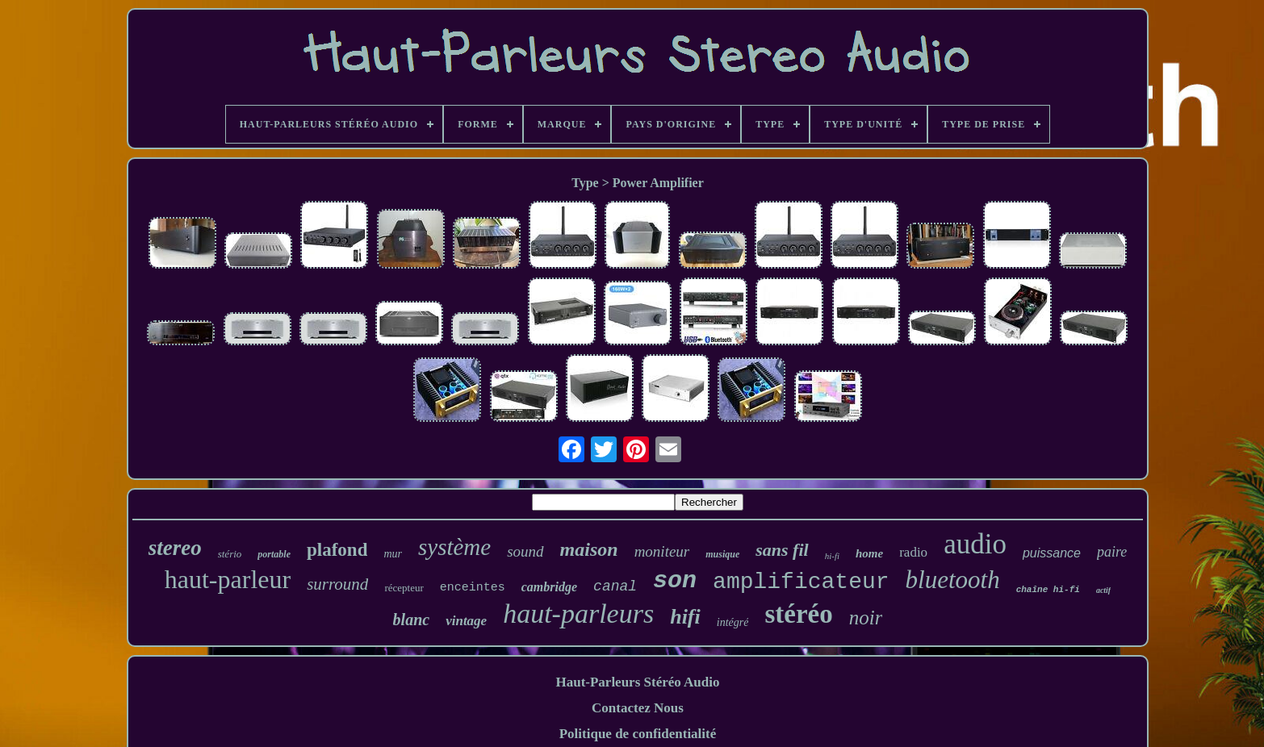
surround (337, 584)
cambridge (549, 587)
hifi (685, 616)
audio (975, 544)
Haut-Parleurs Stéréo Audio (637, 682)
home (869, 553)
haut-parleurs (578, 613)
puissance (1052, 553)
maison (589, 549)
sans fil (781, 550)
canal (615, 586)
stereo (175, 548)
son (675, 581)
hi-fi (832, 556)
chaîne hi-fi (1048, 590)
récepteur (403, 588)
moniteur (662, 551)
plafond (337, 550)
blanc (411, 619)
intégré (733, 622)
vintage (466, 620)
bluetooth (953, 579)
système (454, 547)
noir (866, 617)
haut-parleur (228, 579)
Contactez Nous (638, 708)
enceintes (472, 588)
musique (722, 554)
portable (274, 554)
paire (1112, 552)
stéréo (798, 613)
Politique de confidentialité (638, 733)
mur (392, 554)
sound (525, 551)
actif (1103, 590)
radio (913, 552)
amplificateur (801, 582)
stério (230, 554)
